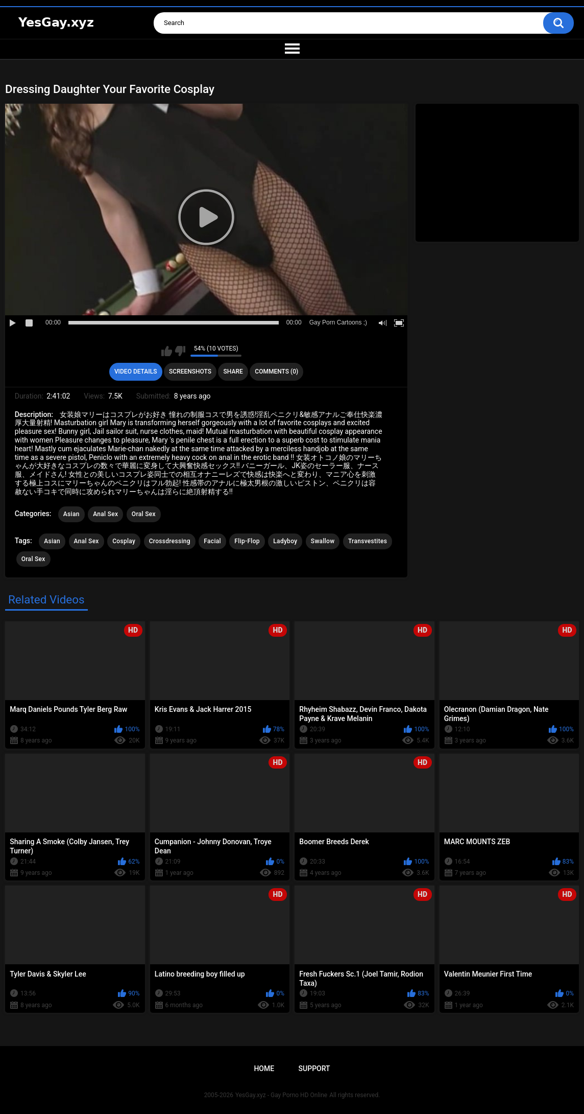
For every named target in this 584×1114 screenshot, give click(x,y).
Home (264, 1068)
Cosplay (123, 541)
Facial (212, 541)
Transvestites (367, 541)
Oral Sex (144, 514)
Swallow (323, 541)
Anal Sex (105, 514)
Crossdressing (169, 541)
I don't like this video (180, 351)
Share (233, 371)
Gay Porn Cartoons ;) (338, 322)
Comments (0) (276, 371)
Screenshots (190, 371)
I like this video (166, 351)
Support (314, 1068)
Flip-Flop (246, 541)
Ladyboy (285, 541)
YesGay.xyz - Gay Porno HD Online (281, 1095)
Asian (71, 514)
